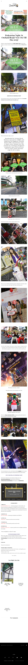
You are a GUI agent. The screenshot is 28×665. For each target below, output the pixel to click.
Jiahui (14, 43)
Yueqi (19, 43)
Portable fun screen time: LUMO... (20, 584)
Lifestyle (15, 555)
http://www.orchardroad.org (5, 479)
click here (19, 471)
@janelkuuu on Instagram (7, 645)
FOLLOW (24, 645)
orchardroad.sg (21, 480)
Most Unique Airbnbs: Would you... (7, 584)
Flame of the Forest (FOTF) (9, 415)
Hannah (17, 43)
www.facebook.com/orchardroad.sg (6, 480)
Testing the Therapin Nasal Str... (7, 609)
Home (14, 654)
